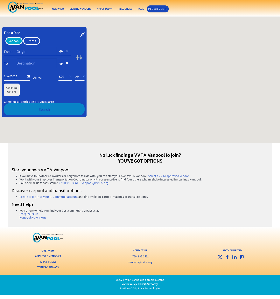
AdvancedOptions (12, 96)
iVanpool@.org (94, 189)
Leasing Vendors (91, 8)
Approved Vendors (48, 262)
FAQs (152, 8)
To (6, 70)
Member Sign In (168, 8)
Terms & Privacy (48, 272)
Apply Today (116, 8)
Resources (136, 8)
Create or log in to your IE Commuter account (48, 203)
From (8, 58)
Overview (69, 8)
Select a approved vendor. (169, 182)
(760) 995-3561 (68, 189)
